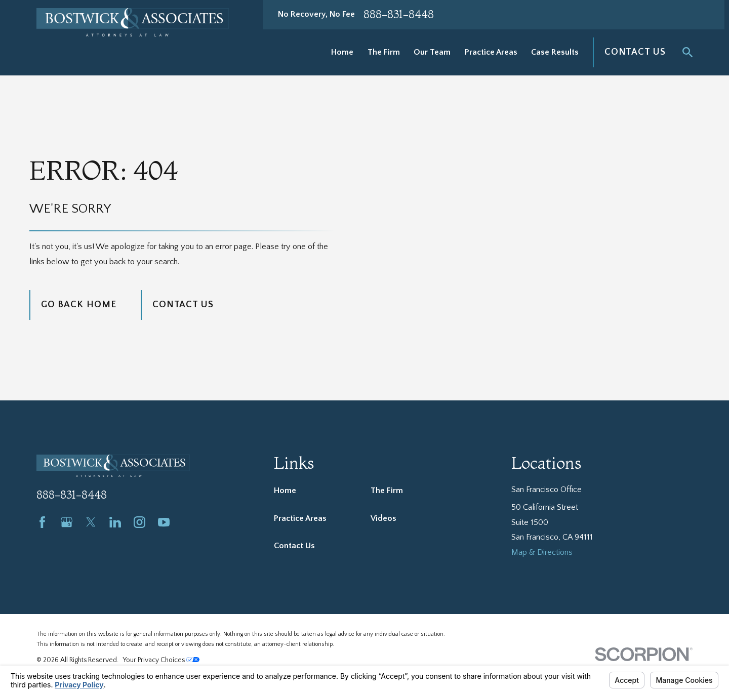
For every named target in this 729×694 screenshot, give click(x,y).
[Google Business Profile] (66, 522)
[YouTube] (164, 522)
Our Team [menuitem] (432, 52)
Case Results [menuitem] (555, 52)
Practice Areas (300, 518)
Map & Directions (542, 552)
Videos (383, 518)
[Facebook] (42, 522)
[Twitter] (91, 522)
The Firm (387, 490)
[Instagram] (139, 522)
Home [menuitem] (342, 52)
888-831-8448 (398, 14)
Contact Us (635, 52)
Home (285, 490)
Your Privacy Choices (161, 660)
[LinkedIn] (115, 522)
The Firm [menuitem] (384, 52)
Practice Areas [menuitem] (491, 52)
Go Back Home (78, 304)
